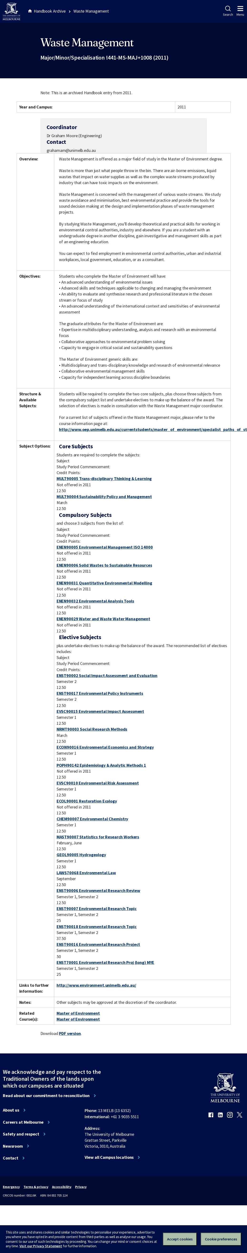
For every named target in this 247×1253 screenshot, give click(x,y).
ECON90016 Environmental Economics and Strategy (105, 747)
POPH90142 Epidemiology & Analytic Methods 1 (101, 765)
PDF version (70, 1033)
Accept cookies (180, 1239)
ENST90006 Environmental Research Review (98, 890)
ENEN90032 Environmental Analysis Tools (95, 601)
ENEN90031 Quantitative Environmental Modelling (104, 583)
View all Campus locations (109, 1157)
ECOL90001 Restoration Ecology (87, 801)
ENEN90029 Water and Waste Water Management (103, 619)
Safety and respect (21, 1134)
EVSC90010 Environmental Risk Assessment (98, 783)
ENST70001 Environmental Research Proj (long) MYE (106, 962)
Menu (240, 11)
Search (228, 11)
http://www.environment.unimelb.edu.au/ (96, 985)
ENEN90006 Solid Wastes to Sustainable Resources (104, 565)
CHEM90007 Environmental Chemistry (92, 819)
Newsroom (13, 1146)
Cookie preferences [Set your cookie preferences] (221, 1239)
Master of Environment (78, 1013)
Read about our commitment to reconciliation (46, 1095)
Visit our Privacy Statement (40, 1246)
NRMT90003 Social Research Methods (92, 729)
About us (11, 1110)
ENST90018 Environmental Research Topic (97, 926)
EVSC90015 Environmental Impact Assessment (100, 711)
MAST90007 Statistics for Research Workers (98, 837)
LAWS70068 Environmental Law (86, 872)
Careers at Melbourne (23, 1122)
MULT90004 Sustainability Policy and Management (104, 496)
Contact (10, 1158)
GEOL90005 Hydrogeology (81, 854)
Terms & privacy (36, 1187)
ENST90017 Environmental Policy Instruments (100, 693)
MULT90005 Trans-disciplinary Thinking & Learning (104, 478)
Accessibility (62, 1187)
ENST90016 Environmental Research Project (98, 944)
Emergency (11, 1187)
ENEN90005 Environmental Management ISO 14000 (105, 547)
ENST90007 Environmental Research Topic (97, 908)
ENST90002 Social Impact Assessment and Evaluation (107, 675)
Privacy (80, 1187)
